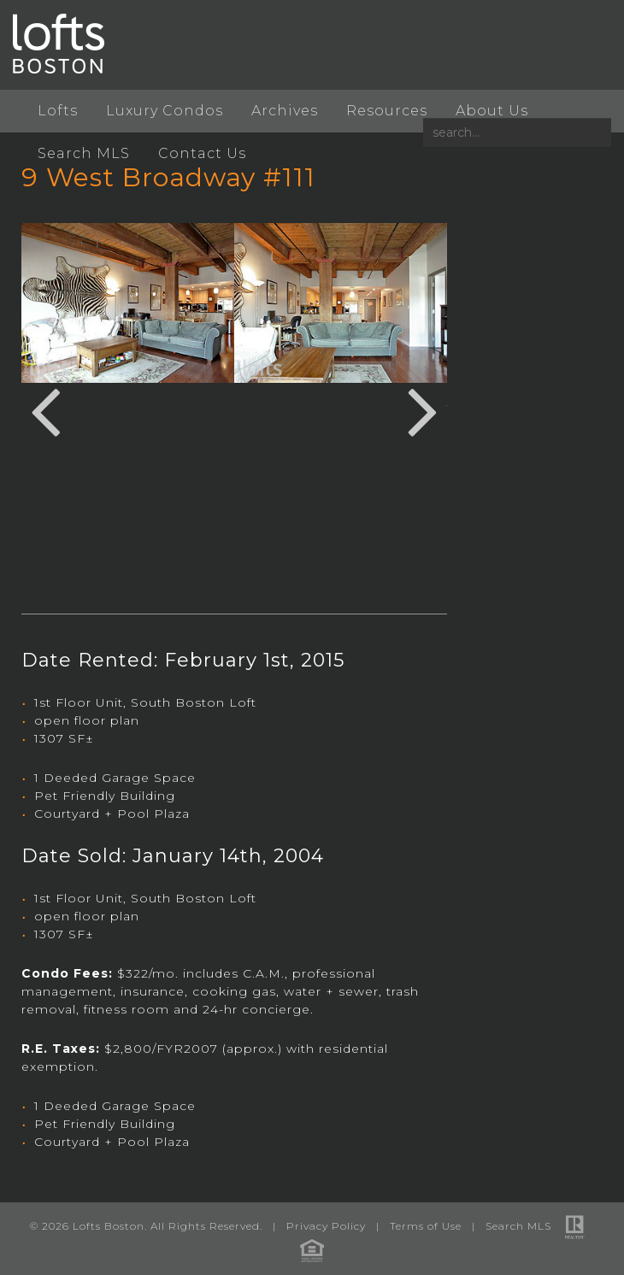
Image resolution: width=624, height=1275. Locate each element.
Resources (386, 111)
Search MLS (84, 153)
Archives (284, 111)
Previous (45, 409)
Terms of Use (426, 1225)
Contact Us (202, 153)
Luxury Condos (164, 111)
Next (423, 409)
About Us (492, 111)
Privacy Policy (326, 1225)
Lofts (58, 111)
